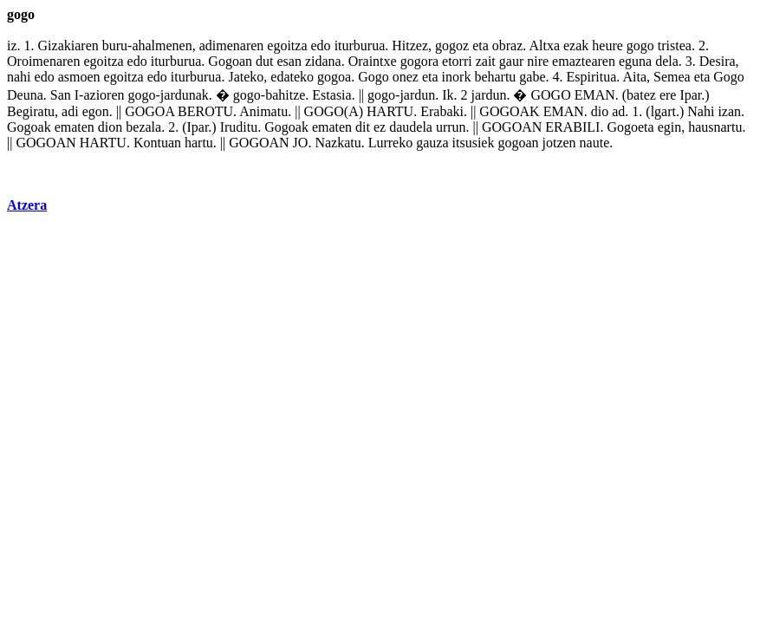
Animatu (263, 111)
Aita (634, 76)
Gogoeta (630, 127)
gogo (640, 45)
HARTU (390, 111)
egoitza (287, 45)
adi (70, 111)
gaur (511, 61)
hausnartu (715, 127)
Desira (717, 61)
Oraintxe (372, 61)
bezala (143, 127)
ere (668, 95)
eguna (635, 61)
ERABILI (572, 127)
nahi (19, 76)
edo (321, 45)
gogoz (452, 45)
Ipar (690, 95)
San (60, 95)
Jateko (245, 76)
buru (114, 45)
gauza (432, 142)
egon (95, 111)
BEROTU (205, 111)
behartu (495, 76)
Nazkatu (338, 142)
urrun (451, 127)
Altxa (544, 45)
